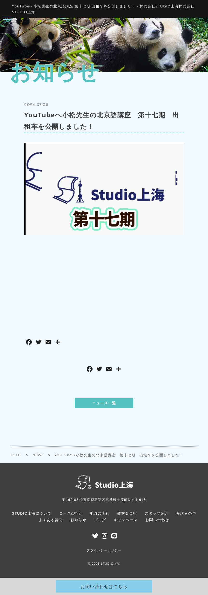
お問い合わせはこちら (104, 586)
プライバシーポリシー (104, 550)
